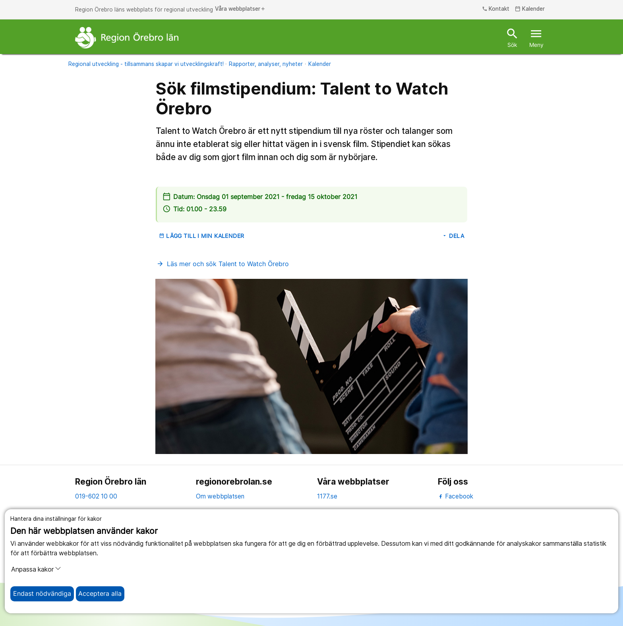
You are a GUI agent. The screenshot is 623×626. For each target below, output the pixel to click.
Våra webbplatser (240, 9)
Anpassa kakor (36, 569)
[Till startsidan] (126, 37)
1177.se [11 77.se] (327, 496)
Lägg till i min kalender (201, 236)
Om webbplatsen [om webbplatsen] (220, 496)
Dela (453, 236)
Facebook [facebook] (455, 496)
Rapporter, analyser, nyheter (266, 64)
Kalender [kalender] (530, 9)
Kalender (319, 64)
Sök (512, 37)
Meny (536, 37)
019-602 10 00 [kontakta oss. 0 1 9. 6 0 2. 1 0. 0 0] (96, 496)
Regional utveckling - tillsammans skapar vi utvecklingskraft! (146, 64)
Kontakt (496, 9)
